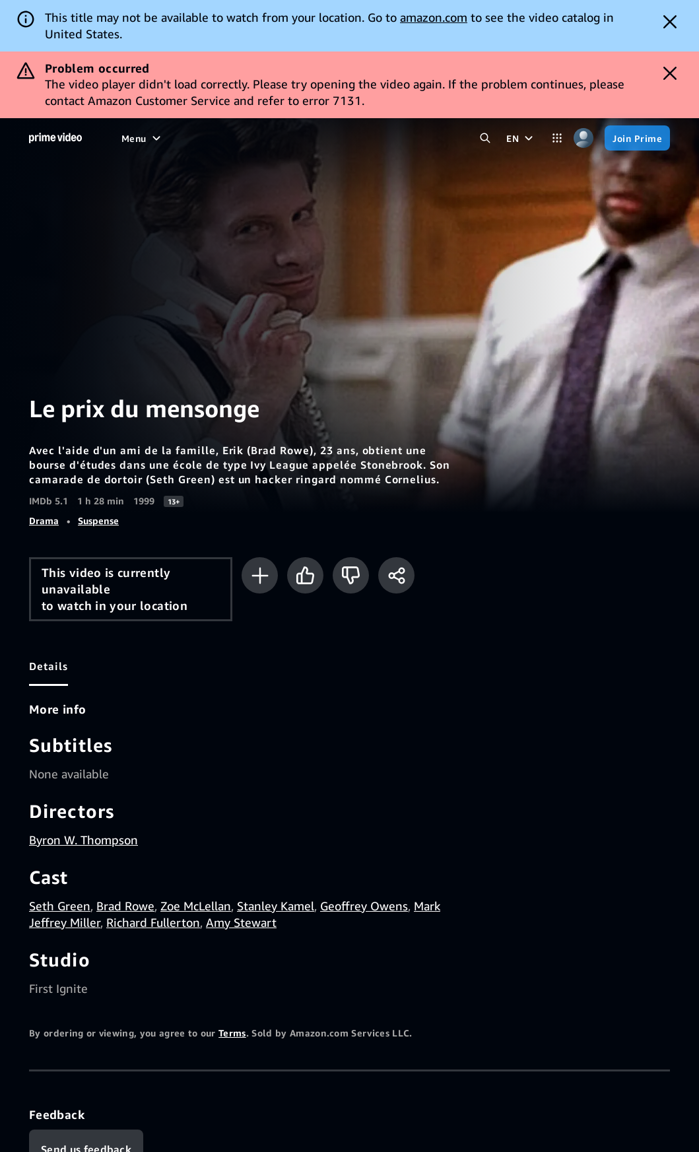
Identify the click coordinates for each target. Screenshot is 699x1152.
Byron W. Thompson (83, 839)
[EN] (521, 138)
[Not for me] (351, 575)
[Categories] (557, 138)
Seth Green (59, 905)
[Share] (396, 575)
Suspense (98, 520)
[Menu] (143, 138)
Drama (44, 520)
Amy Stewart (241, 922)
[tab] (48, 666)
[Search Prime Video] (485, 138)
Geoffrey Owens (364, 905)
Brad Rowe (125, 905)
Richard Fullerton (153, 922)
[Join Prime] (637, 138)
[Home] (55, 138)
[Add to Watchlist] (260, 575)
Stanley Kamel (275, 905)
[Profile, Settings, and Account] (583, 138)
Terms (232, 1032)
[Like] (305, 575)
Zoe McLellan (195, 905)
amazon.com (433, 17)
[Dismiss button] (670, 22)
